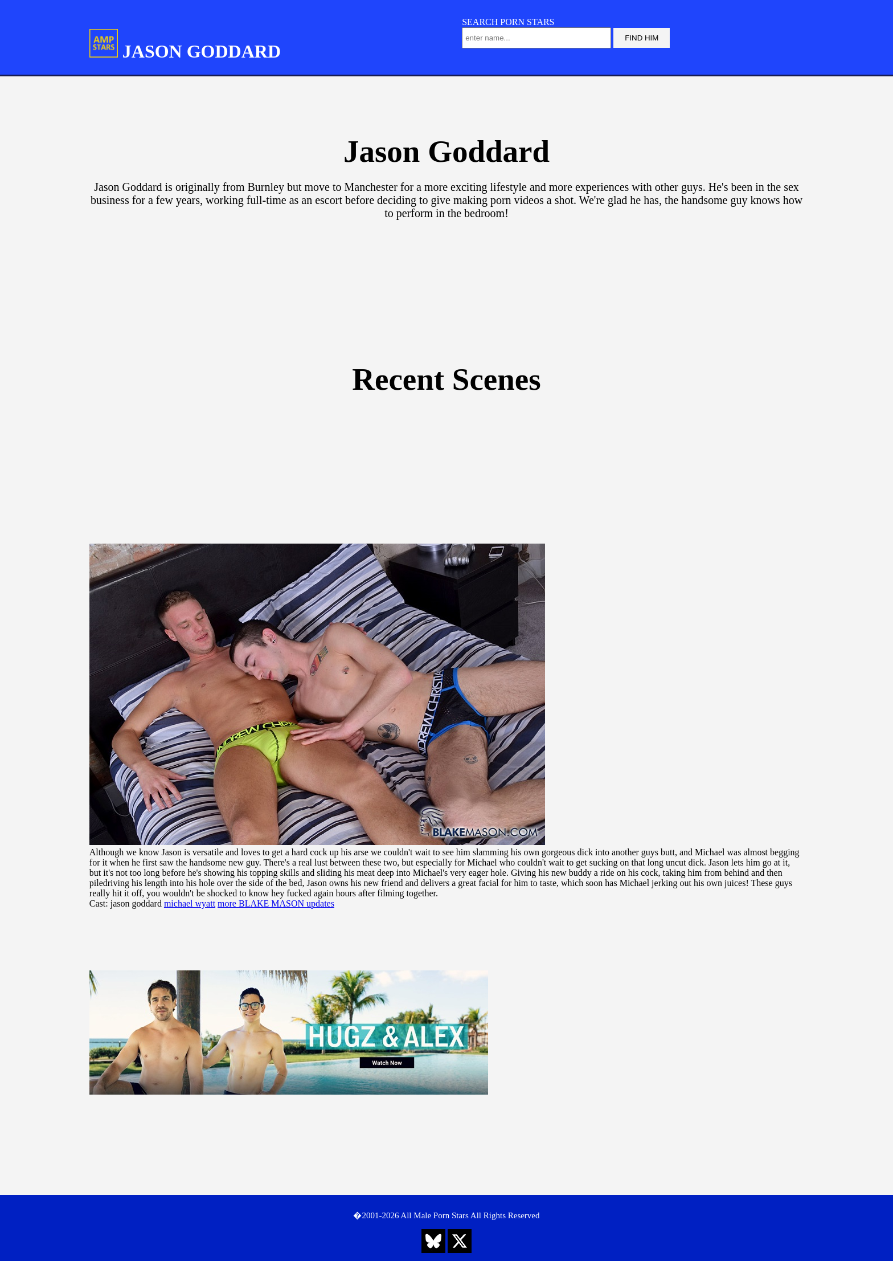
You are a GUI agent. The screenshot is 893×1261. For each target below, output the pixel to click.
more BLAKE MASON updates (276, 903)
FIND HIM (641, 38)
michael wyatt (189, 903)
